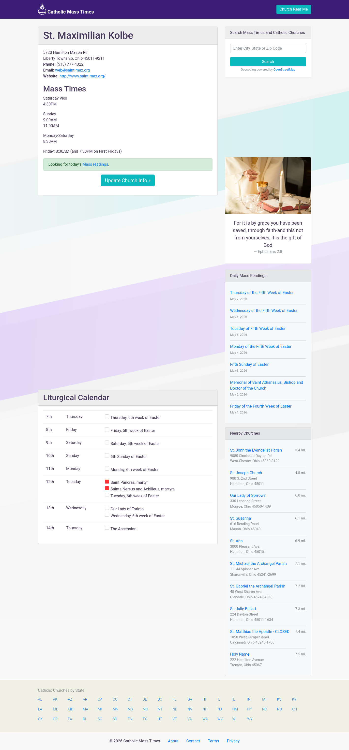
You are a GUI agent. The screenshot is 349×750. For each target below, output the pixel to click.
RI (84, 719)
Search (268, 61)
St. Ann (236, 541)
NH (204, 709)
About (173, 741)
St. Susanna (240, 518)
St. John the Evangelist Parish (256, 450)
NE (174, 709)
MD (70, 709)
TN (130, 719)
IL (233, 699)
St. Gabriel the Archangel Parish (258, 586)
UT (160, 719)
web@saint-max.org (72, 70)
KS (279, 699)
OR (55, 719)
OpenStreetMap (284, 69)
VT (174, 719)
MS (130, 709)
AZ (70, 699)
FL (174, 699)
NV (189, 709)
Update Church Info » (128, 180)
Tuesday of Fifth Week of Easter (258, 328)
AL (40, 699)
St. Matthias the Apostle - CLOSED (260, 631)
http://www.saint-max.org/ (83, 76)
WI (234, 719)
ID (219, 699)
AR (85, 699)
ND (279, 709)
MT (160, 709)
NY (249, 709)
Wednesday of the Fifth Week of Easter (264, 310)
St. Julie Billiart (243, 608)
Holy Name (240, 654)
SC (100, 719)
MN (115, 709)
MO (145, 709)
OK (40, 719)
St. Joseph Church (246, 473)
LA (40, 709)
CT (130, 699)
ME (55, 709)
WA (204, 719)
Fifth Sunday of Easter (249, 364)
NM (234, 709)
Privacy (233, 741)
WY (249, 719)
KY (294, 699)
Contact (193, 741)
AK (55, 699)
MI (100, 709)
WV (219, 719)
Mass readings (95, 164)
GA (189, 699)
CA (100, 699)
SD (115, 719)
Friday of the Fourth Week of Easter (261, 406)
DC (160, 699)
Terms (213, 741)
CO (115, 699)
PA (70, 719)
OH (294, 709)
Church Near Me (294, 9)
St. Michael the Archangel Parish (258, 563)
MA (85, 709)
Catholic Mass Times (66, 9)
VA (189, 719)
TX (145, 719)
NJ (219, 709)
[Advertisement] (128, 235)
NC (264, 709)
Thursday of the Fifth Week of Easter (262, 292)
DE (145, 699)
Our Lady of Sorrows (248, 495)
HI (204, 699)
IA (263, 699)
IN (249, 699)
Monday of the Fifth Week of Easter (260, 346)
